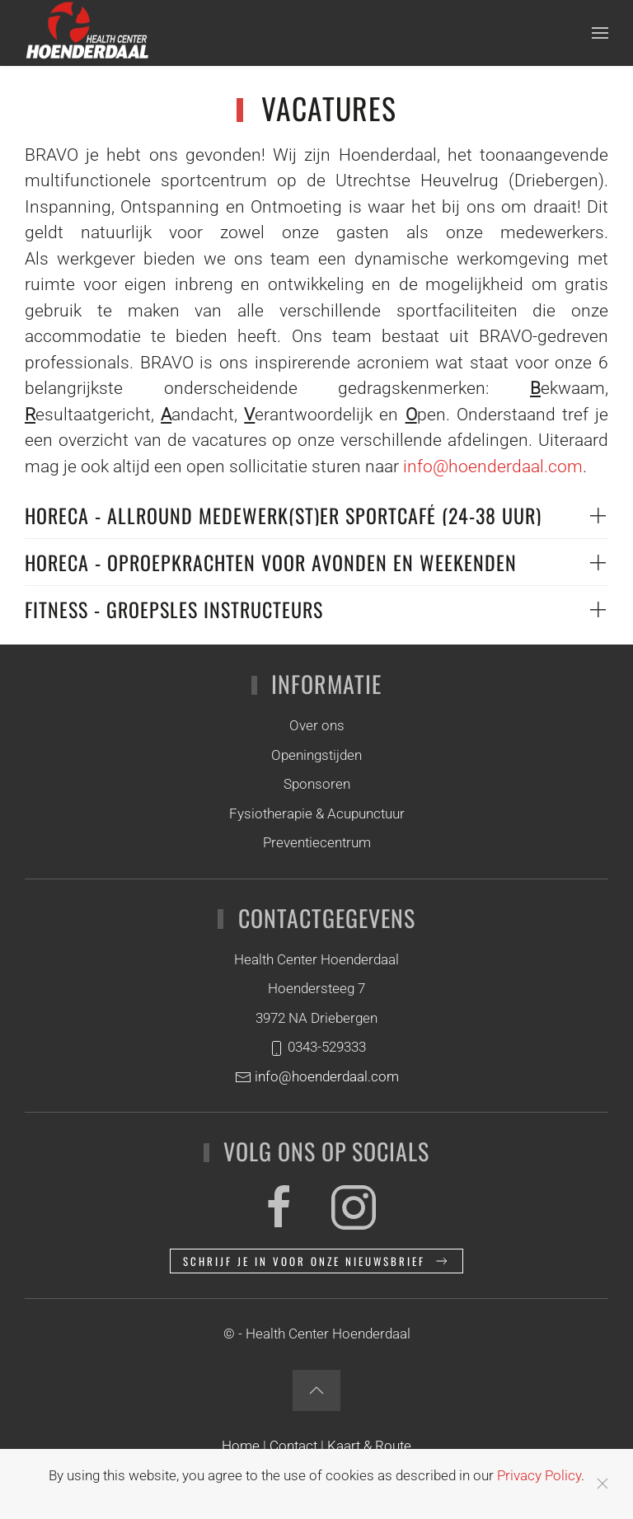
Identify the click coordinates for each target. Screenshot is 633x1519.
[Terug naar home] (86, 33)
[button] (600, 33)
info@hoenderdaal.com (493, 466)
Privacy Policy (539, 1475)
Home (241, 1445)
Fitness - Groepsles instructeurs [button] (174, 609)
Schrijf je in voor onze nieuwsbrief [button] (316, 1261)
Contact (295, 1445)
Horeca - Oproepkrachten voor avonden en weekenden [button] (271, 562)
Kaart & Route (369, 1445)
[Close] (602, 1483)
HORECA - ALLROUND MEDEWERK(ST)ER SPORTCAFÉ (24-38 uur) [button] (283, 515)
